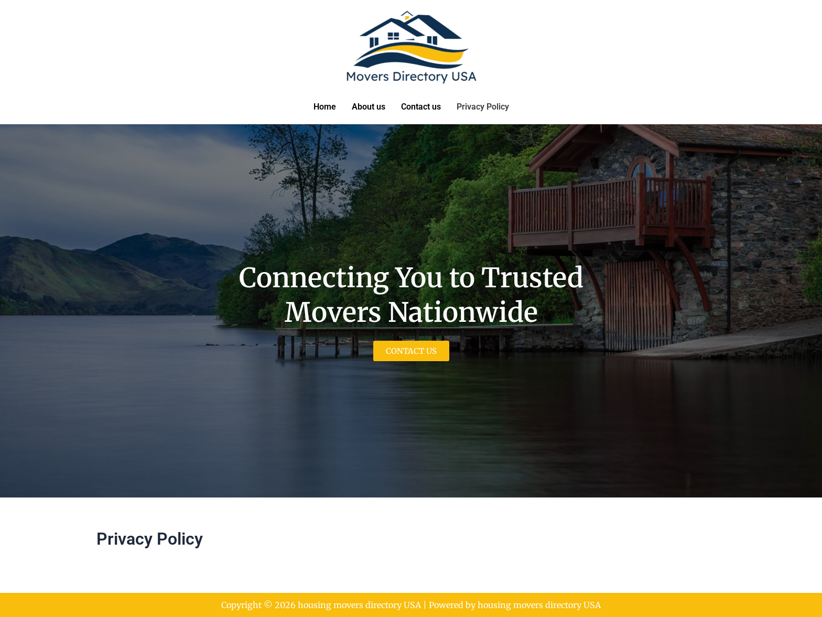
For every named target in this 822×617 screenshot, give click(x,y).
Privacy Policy (483, 107)
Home (324, 107)
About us (368, 107)
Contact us (421, 107)
